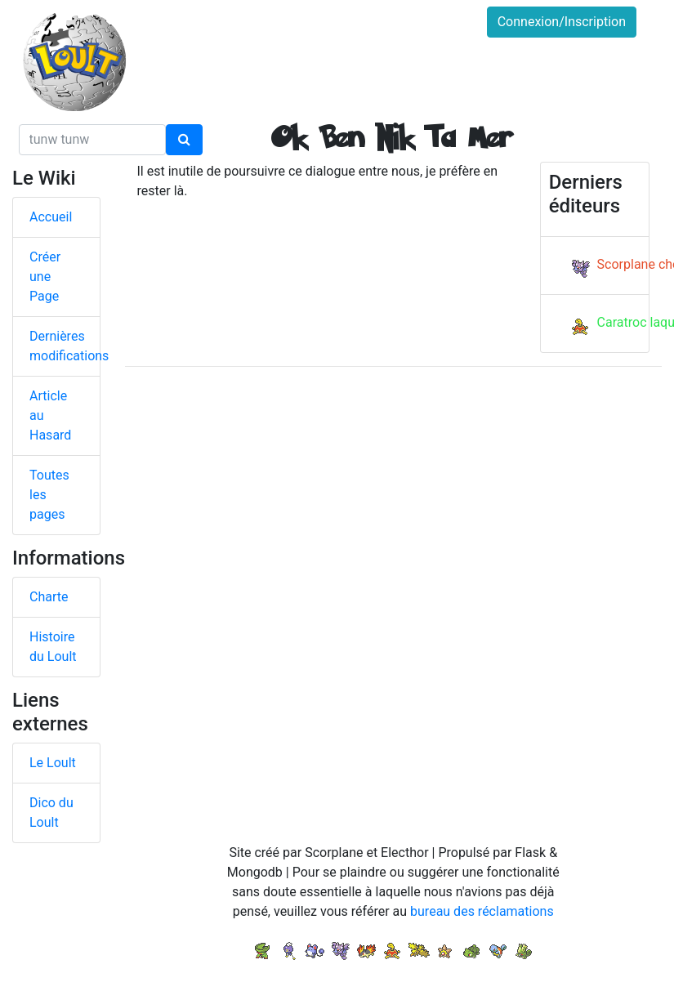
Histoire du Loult (53, 646)
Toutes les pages (49, 494)
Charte (48, 597)
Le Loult (52, 762)
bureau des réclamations (482, 911)
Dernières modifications (64, 346)
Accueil (50, 217)
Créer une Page (44, 276)
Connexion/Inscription (562, 21)
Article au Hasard (50, 415)
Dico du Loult (51, 812)
